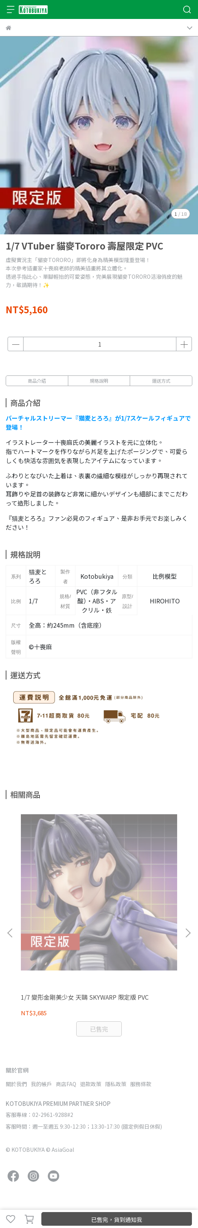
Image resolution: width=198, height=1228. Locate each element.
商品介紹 (37, 380)
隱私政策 (115, 1084)
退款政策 (90, 1084)
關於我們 (16, 1084)
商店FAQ (66, 1084)
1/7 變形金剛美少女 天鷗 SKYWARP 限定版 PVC (85, 997)
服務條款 (140, 1084)
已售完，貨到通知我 (116, 1219)
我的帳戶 (41, 1084)
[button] (187, 932)
